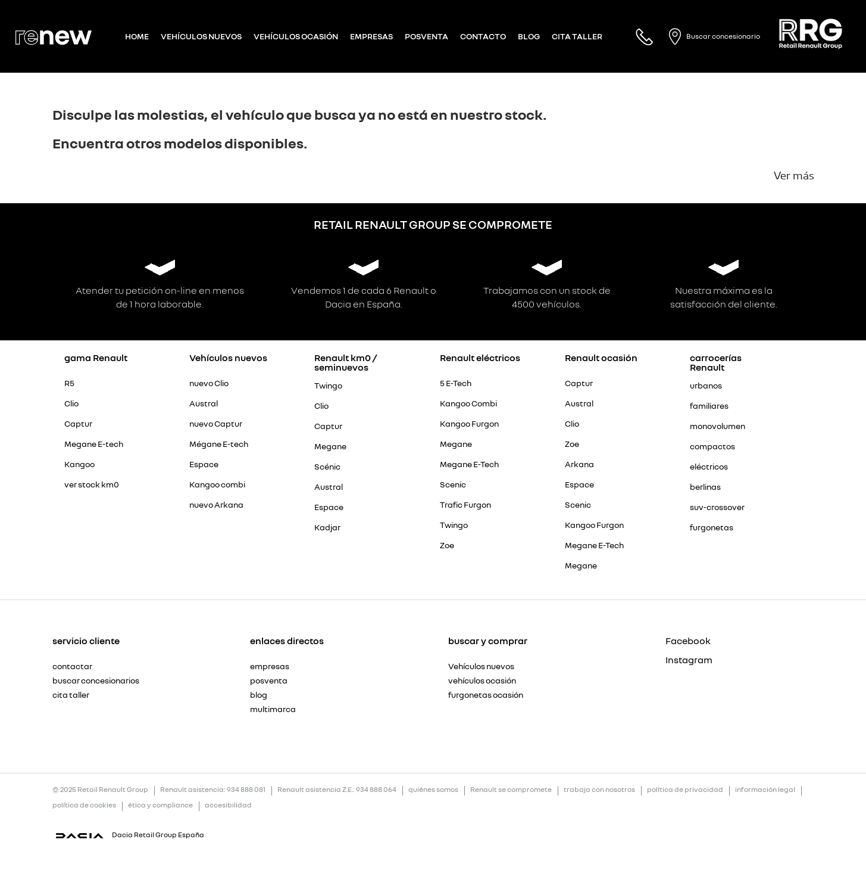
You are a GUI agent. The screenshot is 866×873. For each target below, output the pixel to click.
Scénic (327, 466)
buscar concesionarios (95, 680)
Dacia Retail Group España (158, 834)
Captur (78, 424)
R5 (69, 383)
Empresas (371, 36)
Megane (330, 446)
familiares (709, 406)
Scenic (453, 484)
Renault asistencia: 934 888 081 (212, 790)
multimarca (273, 709)
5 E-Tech (455, 383)
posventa (268, 680)
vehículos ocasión (482, 680)
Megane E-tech (93, 444)
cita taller (70, 695)
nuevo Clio (209, 383)
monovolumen (717, 426)
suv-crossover (717, 507)
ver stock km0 (91, 484)
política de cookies (84, 805)
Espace (203, 464)
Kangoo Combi (468, 403)
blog (258, 695)
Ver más (794, 175)
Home (137, 36)
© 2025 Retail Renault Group (100, 790)
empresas (269, 666)
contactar (72, 666)
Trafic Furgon (465, 505)
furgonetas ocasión (485, 695)
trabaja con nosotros (599, 790)
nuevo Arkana (216, 505)
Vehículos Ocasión (296, 36)
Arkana (579, 464)
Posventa (426, 36)
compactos (712, 446)
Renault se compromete (511, 790)
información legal (765, 790)
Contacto (483, 36)
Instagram (668, 659)
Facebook (668, 640)
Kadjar (327, 527)
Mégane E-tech (218, 444)
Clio (71, 403)
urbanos (706, 385)
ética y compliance (160, 805)
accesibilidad (228, 805)
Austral (203, 403)
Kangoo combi (217, 484)
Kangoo (79, 464)
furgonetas (711, 527)
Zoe (447, 545)
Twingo (328, 385)
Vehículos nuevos (201, 36)
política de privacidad (685, 790)
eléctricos (709, 466)
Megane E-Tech (469, 464)
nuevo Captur (215, 424)
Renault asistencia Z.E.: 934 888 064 (336, 790)
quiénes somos (433, 790)
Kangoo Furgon (469, 424)
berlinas (705, 487)
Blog (529, 36)
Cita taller (577, 36)
